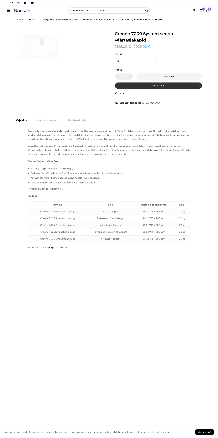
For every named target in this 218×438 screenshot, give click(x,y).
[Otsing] (155, 11)
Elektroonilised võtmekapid (101, 27)
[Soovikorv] (200, 11)
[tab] (21, 128)
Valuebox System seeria (53, 255)
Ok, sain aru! (204, 432)
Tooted (33, 27)
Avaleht (20, 27)
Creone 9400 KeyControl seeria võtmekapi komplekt (60, 325)
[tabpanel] (109, 197)
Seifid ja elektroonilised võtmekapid (61, 27)
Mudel (120, 62)
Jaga (123, 101)
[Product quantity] (126, 84)
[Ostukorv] (207, 11)
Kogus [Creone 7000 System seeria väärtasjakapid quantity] (120, 77)
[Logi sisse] (193, 11)
